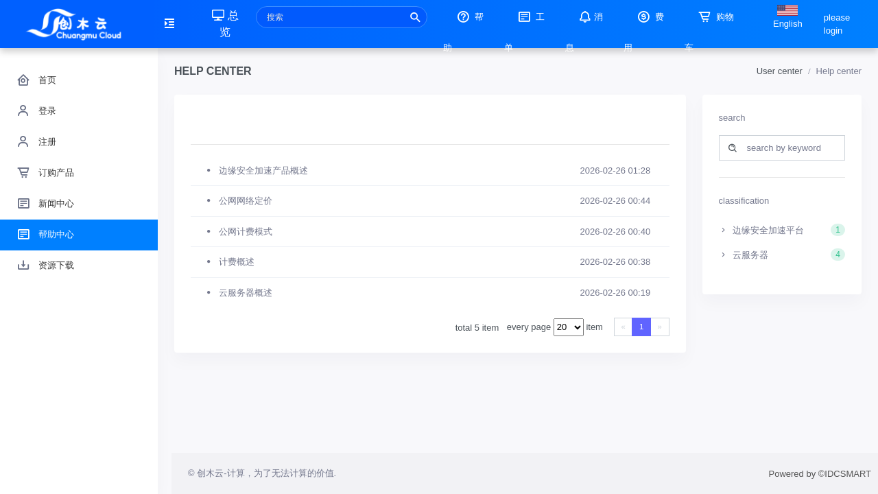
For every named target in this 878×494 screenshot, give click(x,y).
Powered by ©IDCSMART (820, 474)
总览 (225, 24)
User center (780, 71)
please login (837, 24)
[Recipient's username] (341, 17)
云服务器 (782, 254)
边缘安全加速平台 (782, 230)
